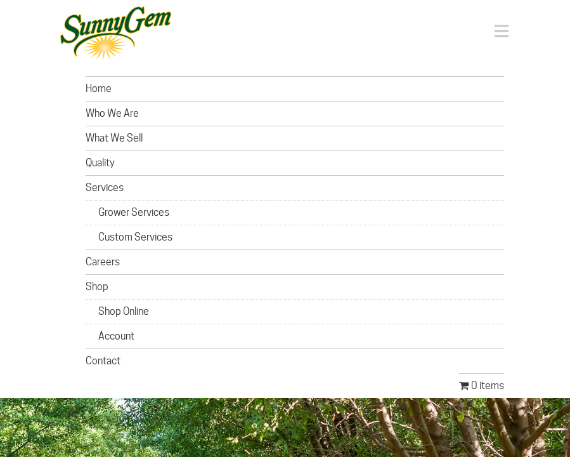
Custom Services (135, 237)
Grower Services (133, 212)
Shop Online (123, 311)
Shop (97, 287)
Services (105, 188)
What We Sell (114, 138)
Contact (103, 361)
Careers (103, 262)
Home (99, 89)
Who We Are (112, 113)
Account (116, 336)
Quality (100, 163)
